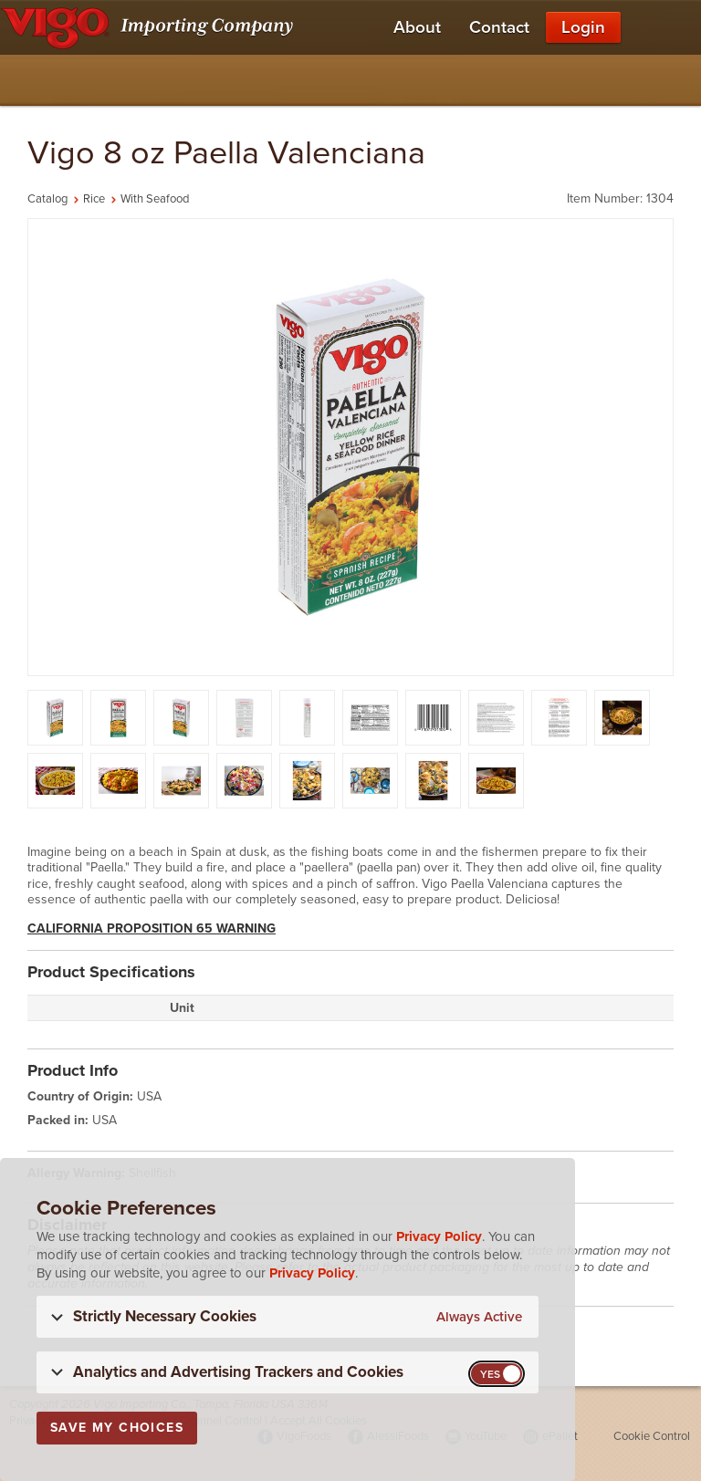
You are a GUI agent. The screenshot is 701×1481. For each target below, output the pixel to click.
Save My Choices (116, 1427)
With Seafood (154, 199)
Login (583, 27)
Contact (499, 27)
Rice (94, 199)
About (417, 27)
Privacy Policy (439, 1236)
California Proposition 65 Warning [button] (151, 928)
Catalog (47, 199)
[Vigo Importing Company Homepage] (150, 27)
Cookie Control (651, 1436)
